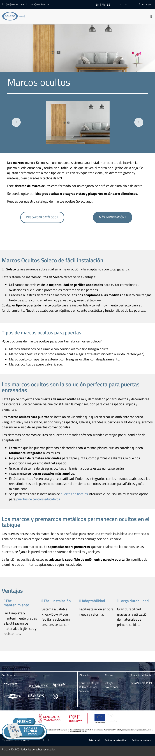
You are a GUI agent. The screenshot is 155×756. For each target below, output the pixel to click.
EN (97, 4)
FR (103, 4)
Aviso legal (94, 740)
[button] (151, 16)
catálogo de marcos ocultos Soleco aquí (64, 201)
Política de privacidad (115, 740)
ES (108, 4)
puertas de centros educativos (38, 499)
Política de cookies (141, 740)
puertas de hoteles (74, 493)
